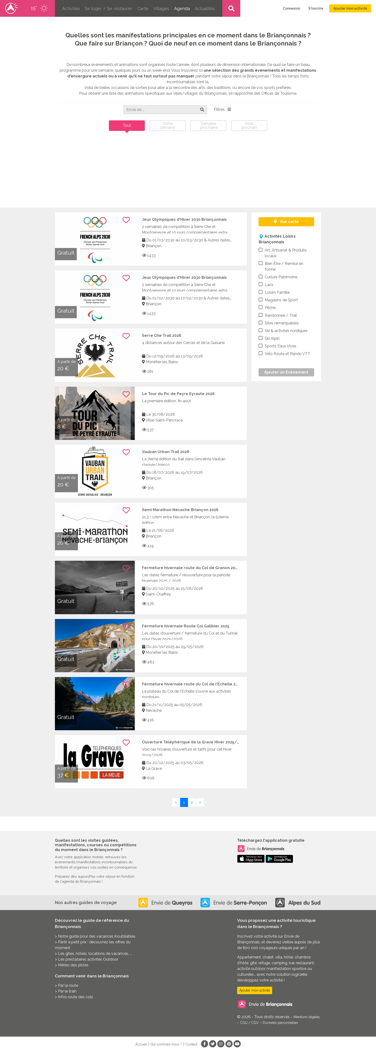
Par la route (68, 985)
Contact (191, 1044)
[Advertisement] (188, 171)
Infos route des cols (75, 997)
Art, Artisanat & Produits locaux (283, 253)
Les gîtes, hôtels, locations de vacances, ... (95, 953)
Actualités (205, 8)
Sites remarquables (279, 322)
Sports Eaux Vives (277, 345)
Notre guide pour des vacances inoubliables (96, 936)
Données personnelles (280, 1023)
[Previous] (176, 802)
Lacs (266, 284)
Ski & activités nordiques (283, 330)
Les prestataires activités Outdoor (88, 959)
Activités (71, 8)
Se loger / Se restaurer (108, 8)
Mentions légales (307, 1017)
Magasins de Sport (278, 299)
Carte (142, 8)
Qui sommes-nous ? (166, 1044)
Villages (161, 8)
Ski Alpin (269, 338)
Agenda (182, 8)
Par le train (67, 991)
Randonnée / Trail (278, 315)
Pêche (267, 307)
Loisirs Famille (274, 292)
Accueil (141, 1044)
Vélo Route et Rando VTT (284, 353)
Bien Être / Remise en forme (281, 266)
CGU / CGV (249, 1023)
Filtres (222, 109)
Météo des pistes (73, 965)
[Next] (200, 802)
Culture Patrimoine (278, 276)
